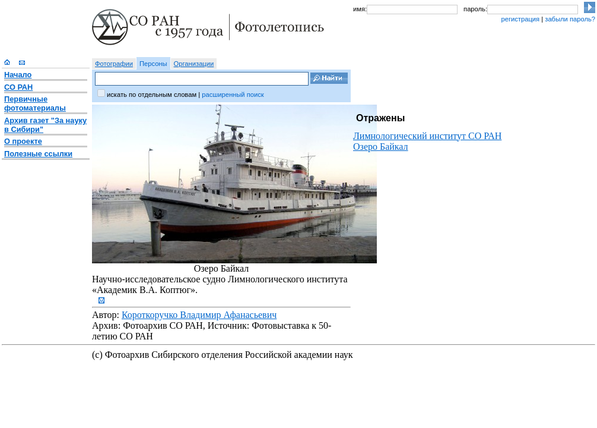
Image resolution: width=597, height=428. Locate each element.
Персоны (153, 63)
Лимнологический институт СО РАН (427, 136)
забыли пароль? (570, 19)
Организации (194, 63)
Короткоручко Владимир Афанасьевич (199, 315)
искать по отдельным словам (151, 94)
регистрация (520, 19)
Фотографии (114, 63)
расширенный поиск (232, 94)
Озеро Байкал (380, 146)
